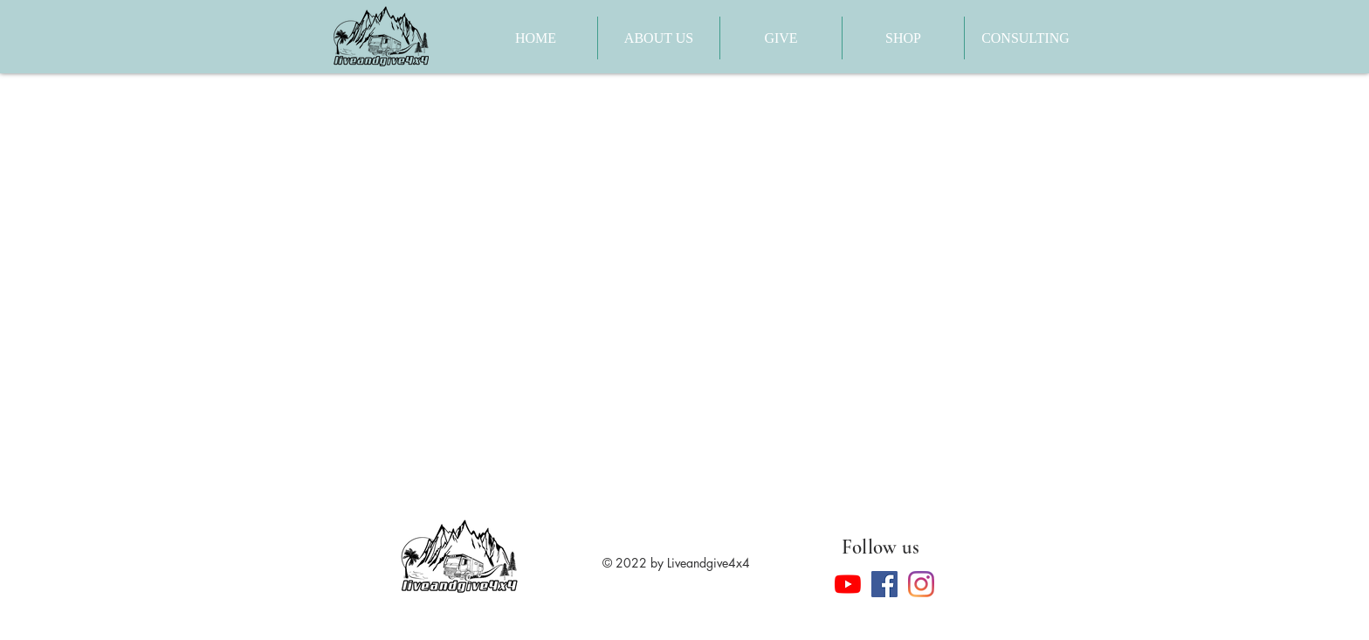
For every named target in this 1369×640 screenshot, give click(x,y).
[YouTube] (848, 584)
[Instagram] (921, 584)
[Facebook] (884, 584)
